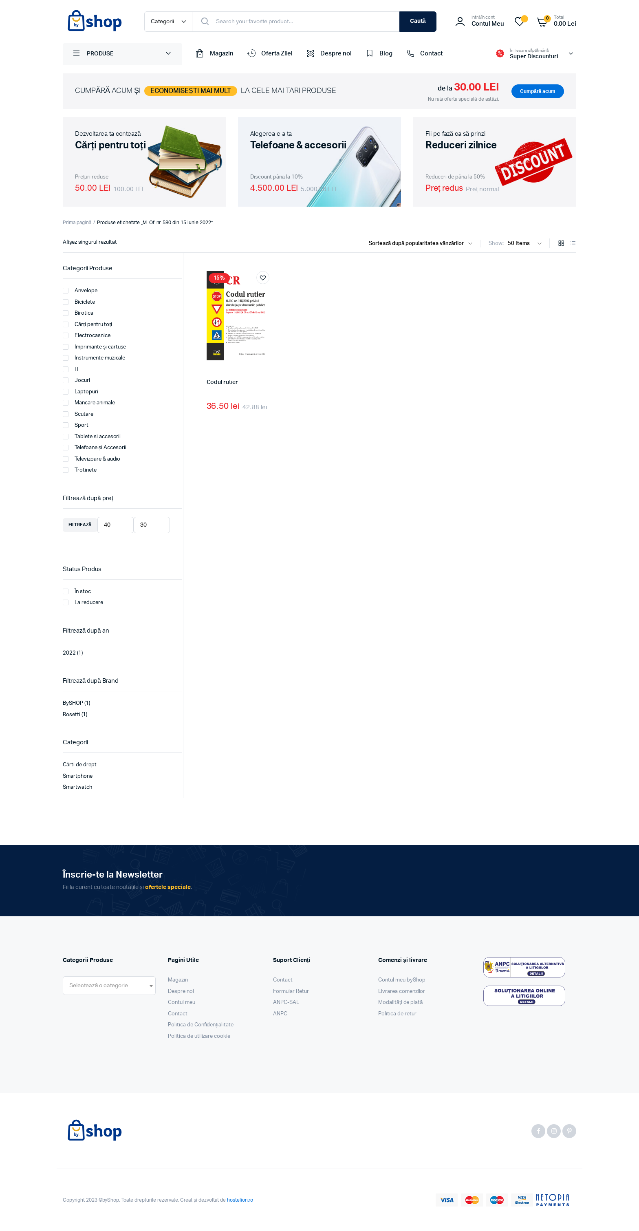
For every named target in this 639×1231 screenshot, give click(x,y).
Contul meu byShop (401, 980)
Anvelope (80, 290)
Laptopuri (80, 392)
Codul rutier (222, 382)
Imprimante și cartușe (94, 347)
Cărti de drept (80, 765)
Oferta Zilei (269, 54)
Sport (75, 425)
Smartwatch (77, 787)
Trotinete (80, 470)
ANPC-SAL (286, 1002)
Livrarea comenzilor (401, 991)
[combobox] (109, 985)
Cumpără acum (537, 91)
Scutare (78, 414)
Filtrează (80, 525)
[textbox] (98, 985)
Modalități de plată (400, 1002)
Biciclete (79, 302)
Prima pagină (77, 222)
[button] (263, 278)
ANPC (280, 1014)
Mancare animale (89, 403)
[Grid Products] (561, 244)
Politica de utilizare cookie (199, 1036)
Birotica (78, 313)
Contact (424, 54)
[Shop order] (422, 244)
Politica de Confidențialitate (201, 1025)
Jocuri (76, 380)
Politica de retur (397, 1014)
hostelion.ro (240, 1200)
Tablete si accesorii (92, 436)
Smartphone (78, 776)
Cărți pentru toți (87, 324)
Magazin (214, 54)
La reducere (83, 602)
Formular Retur (291, 991)
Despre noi (328, 54)
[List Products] (573, 244)
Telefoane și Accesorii (94, 447)
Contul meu (181, 1002)
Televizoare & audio (91, 459)
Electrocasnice (86, 335)
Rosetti (71, 714)
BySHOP (73, 703)
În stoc (77, 591)
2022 (69, 653)
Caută (418, 21)
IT (71, 369)
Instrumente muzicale (94, 358)
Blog (378, 54)
